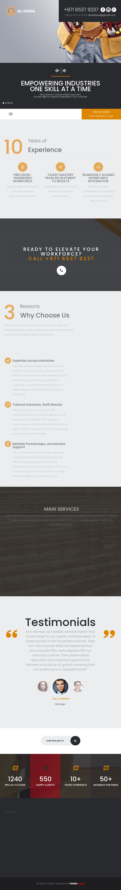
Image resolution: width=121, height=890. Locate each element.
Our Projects (63, 740)
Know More (101, 114)
